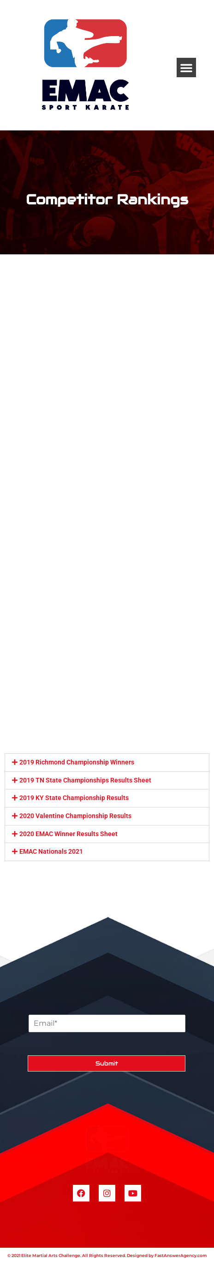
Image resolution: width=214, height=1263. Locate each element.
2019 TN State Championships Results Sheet (85, 780)
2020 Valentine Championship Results (75, 815)
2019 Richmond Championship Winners (76, 762)
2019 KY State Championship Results (74, 797)
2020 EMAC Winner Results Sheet (68, 834)
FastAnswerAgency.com (181, 1255)
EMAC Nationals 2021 (51, 851)
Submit (106, 1063)
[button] (186, 67)
